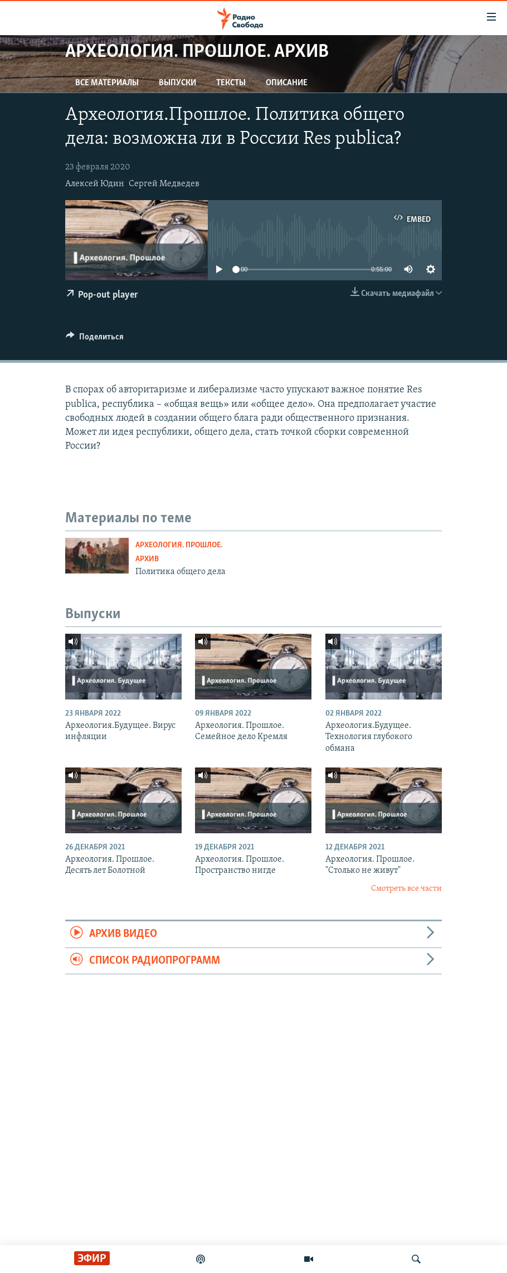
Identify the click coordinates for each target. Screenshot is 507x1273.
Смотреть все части (406, 889)
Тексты (231, 83)
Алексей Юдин (94, 183)
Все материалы (107, 83)
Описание (287, 83)
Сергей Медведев (164, 183)
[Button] (95, 339)
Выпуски (177, 83)
